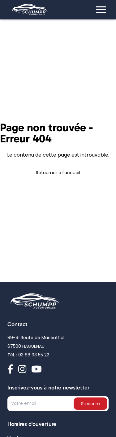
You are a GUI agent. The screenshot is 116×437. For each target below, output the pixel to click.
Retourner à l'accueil (58, 173)
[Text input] (41, 405)
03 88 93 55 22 (33, 355)
